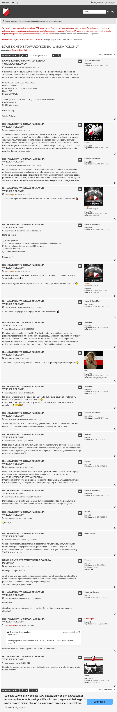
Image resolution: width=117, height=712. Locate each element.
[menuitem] (15, 3)
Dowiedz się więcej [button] (15, 707)
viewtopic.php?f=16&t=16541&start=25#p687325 (63, 39)
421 (90, 326)
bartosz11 (88, 434)
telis (85, 371)
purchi (86, 675)
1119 (90, 678)
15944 (91, 162)
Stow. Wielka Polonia (92, 60)
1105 (90, 146)
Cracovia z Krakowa (91, 592)
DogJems (87, 560)
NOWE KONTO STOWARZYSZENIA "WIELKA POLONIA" (40, 46)
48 (90, 622)
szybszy (87, 142)
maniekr (87, 461)
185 (90, 64)
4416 (90, 212)
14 (90, 464)
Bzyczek (15, 50)
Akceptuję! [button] (100, 702)
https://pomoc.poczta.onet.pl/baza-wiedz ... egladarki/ (77, 34)
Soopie (86, 207)
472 (90, 374)
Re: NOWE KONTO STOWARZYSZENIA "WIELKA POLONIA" (23, 125)
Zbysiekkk (88, 322)
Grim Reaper (89, 619)
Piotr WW (23, 50)
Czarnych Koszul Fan (92, 159)
